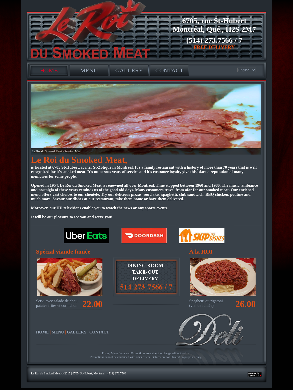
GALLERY (129, 70)
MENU (89, 70)
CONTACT (169, 70)
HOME (49, 70)
